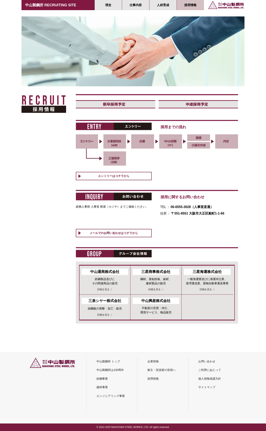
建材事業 (102, 387)
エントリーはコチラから (113, 198)
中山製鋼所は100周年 (110, 370)
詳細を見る (103, 328)
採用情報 (190, 5)
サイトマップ (206, 387)
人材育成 (163, 5)
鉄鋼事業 (102, 378)
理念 (108, 5)
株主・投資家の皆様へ (161, 370)
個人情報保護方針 (209, 378)
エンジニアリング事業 (111, 396)
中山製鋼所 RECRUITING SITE (50, 5)
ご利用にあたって (209, 370)
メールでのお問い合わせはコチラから (114, 255)
